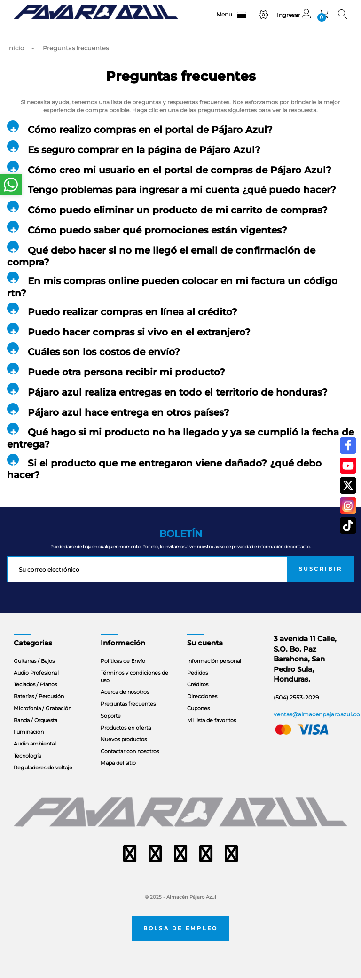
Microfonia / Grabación (42, 708)
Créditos (197, 684)
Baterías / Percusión (39, 696)
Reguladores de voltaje (43, 767)
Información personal (214, 661)
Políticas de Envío (123, 661)
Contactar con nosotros (130, 751)
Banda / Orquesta (35, 720)
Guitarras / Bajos (34, 661)
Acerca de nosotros (125, 692)
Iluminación (29, 732)
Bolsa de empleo (180, 928)
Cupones (198, 708)
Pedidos (197, 672)
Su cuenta (205, 643)
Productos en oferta (126, 727)
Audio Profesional (36, 672)
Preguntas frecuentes (128, 703)
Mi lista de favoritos (211, 720)
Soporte (111, 716)
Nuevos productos (124, 739)
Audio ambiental (35, 743)
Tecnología (27, 756)
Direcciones (202, 696)
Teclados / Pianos (35, 684)
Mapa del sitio (118, 763)
